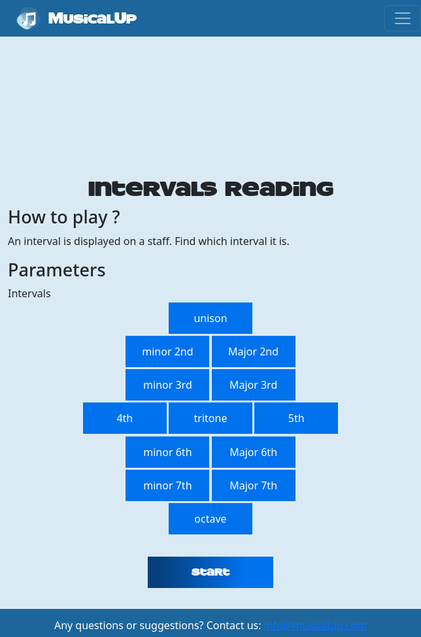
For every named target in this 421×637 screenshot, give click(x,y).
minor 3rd (167, 385)
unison (210, 318)
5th (296, 418)
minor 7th (167, 485)
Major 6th (253, 452)
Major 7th (253, 485)
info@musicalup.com (315, 625)
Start (210, 572)
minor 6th (167, 452)
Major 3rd (253, 385)
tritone (210, 418)
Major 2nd (253, 351)
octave (210, 519)
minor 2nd (167, 351)
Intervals (29, 293)
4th (124, 418)
